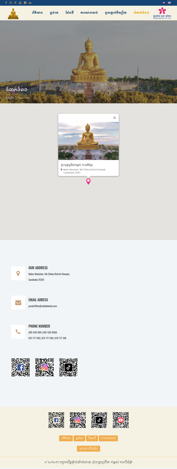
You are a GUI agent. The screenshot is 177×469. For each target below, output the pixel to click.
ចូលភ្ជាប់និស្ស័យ (116, 12)
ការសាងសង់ (89, 12)
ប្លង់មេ (54, 12)
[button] (88, 181)
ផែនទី (70, 12)
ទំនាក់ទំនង (141, 12)
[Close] (114, 118)
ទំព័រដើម (9, 98)
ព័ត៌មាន (37, 12)
